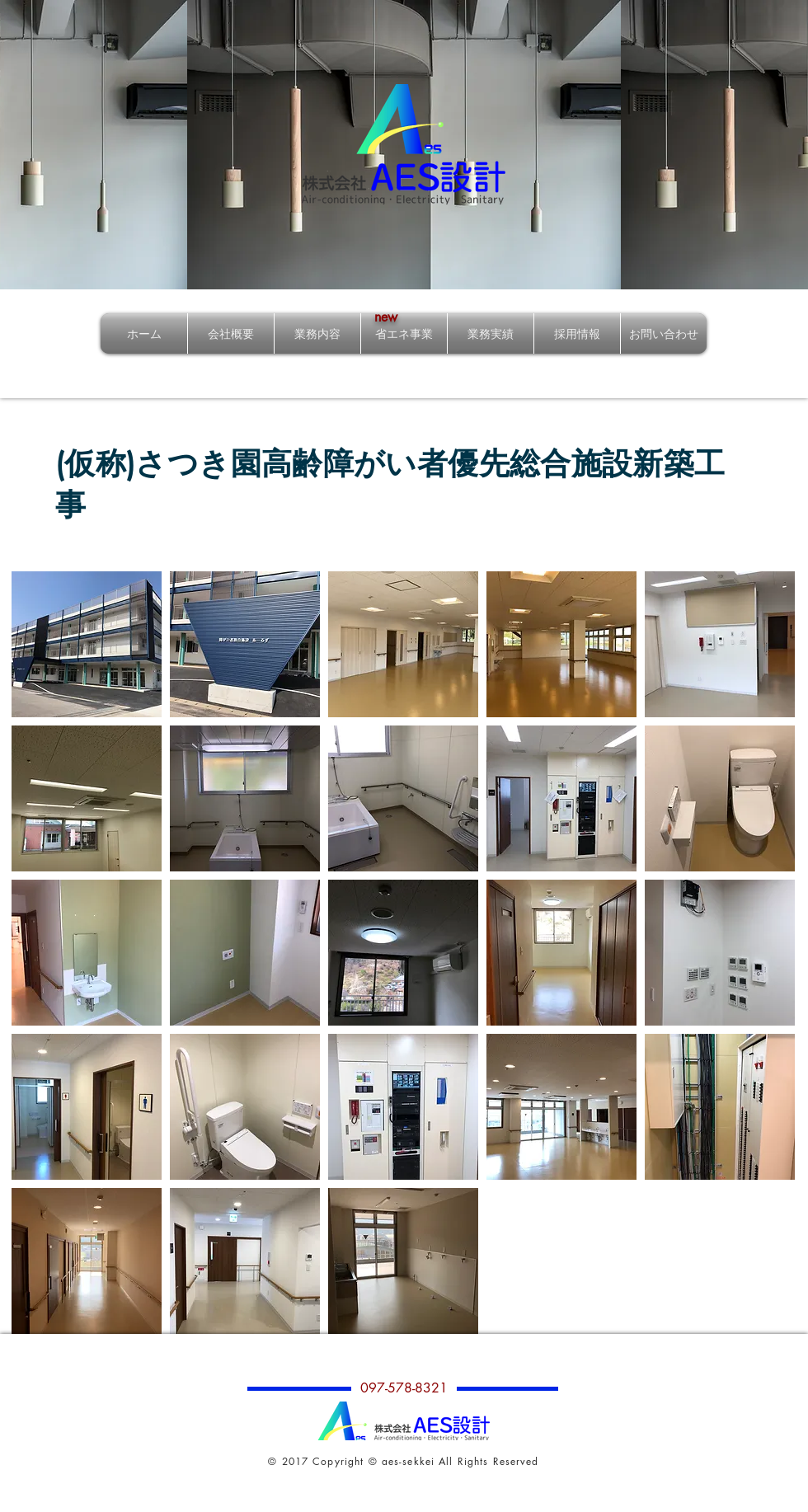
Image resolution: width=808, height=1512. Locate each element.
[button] (87, 644)
